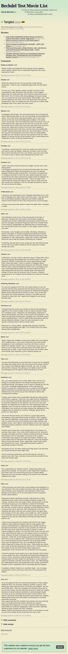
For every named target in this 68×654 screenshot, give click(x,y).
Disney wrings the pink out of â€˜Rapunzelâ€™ (23, 40)
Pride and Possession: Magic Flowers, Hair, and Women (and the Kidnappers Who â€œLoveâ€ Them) (26, 49)
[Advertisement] (57, 54)
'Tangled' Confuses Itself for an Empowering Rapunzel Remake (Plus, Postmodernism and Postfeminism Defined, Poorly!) (25, 55)
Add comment (8, 620)
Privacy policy (4, 634)
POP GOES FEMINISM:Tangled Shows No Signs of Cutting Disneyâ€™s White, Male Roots (24, 37)
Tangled (14, 22)
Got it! (60, 647)
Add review (7, 624)
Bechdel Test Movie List (24, 5)
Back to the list (6, 630)
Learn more (33, 648)
